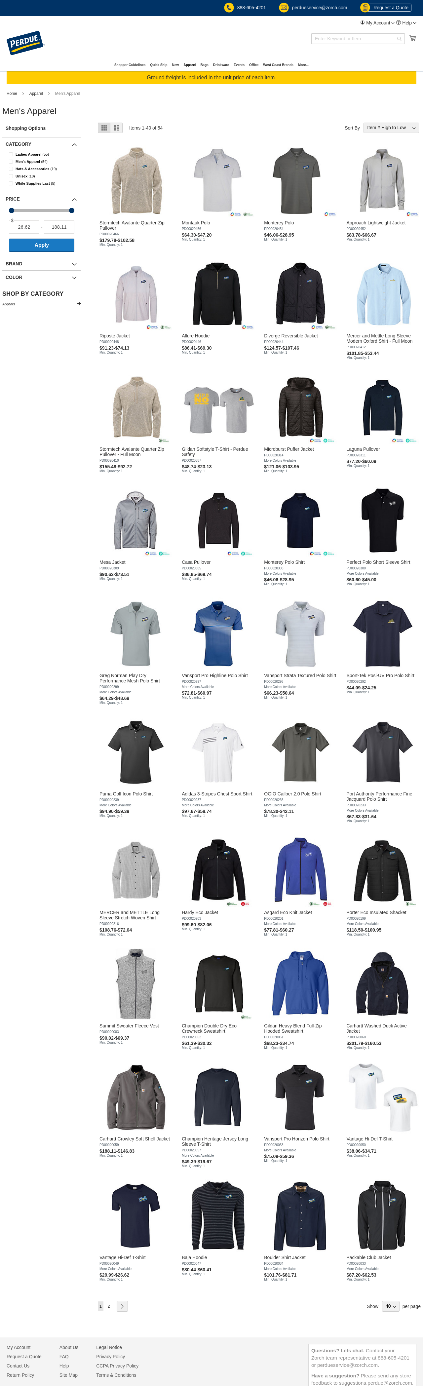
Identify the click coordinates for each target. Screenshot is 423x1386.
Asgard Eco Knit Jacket (288, 912)
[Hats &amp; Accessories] (46, 169)
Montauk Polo (196, 222)
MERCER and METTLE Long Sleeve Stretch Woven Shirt (129, 915)
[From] (24, 227)
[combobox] (358, 38)
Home (12, 93)
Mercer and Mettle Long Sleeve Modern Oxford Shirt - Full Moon (379, 338)
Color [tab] (14, 277)
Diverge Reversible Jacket (291, 335)
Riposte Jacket (114, 335)
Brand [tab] (14, 263)
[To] (59, 227)
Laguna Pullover (363, 449)
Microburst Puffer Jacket (289, 449)
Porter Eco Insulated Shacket (376, 912)
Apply (42, 245)
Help (64, 1365)
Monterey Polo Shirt (284, 562)
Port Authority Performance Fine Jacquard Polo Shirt (379, 796)
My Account (18, 1347)
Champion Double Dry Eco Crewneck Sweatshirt (209, 1028)
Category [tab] (18, 144)
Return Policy (20, 1375)
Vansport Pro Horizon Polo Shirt (296, 1138)
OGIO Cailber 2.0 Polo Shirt (292, 793)
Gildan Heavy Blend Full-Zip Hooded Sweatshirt (293, 1028)
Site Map (68, 1375)
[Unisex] (46, 176)
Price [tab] (13, 199)
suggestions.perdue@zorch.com (375, 1383)
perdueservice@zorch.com (314, 7)
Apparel (36, 93)
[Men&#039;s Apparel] (46, 161)
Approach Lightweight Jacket (375, 222)
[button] (377, 22)
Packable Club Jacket (368, 1257)
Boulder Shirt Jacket (284, 1257)
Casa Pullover (196, 562)
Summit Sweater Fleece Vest (129, 1025)
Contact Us (18, 1365)
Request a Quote (386, 8)
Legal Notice (109, 1347)
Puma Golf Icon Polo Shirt (126, 793)
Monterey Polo (279, 222)
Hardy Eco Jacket (200, 912)
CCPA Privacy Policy (117, 1365)
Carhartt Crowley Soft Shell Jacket (134, 1138)
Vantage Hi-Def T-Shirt (369, 1138)
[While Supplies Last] (46, 183)
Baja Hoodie (194, 1257)
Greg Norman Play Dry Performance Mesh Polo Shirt (129, 678)
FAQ (64, 1356)
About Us (69, 1347)
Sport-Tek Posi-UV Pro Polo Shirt (380, 675)
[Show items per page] (391, 1306)
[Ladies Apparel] (46, 154)
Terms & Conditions (116, 1375)
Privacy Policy (110, 1356)
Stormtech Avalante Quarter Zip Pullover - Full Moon (131, 451)
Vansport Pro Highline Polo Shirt (215, 675)
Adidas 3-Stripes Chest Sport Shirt (217, 793)
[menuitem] (377, 23)
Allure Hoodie (196, 335)
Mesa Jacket (112, 562)
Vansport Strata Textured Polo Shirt (300, 675)
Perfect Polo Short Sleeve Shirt (378, 562)
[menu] (211, 65)
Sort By (352, 127)
